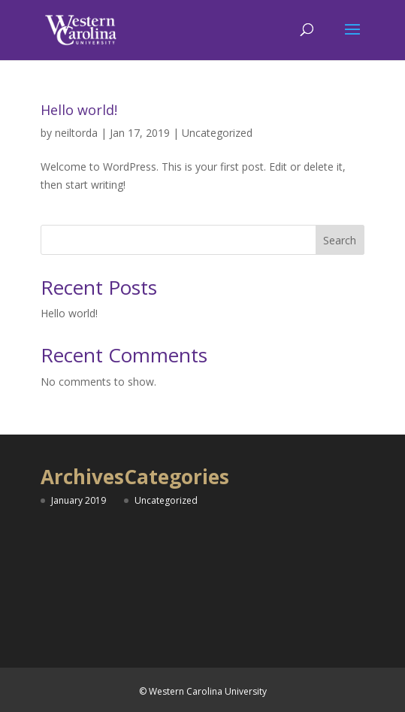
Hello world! (79, 110)
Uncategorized (217, 133)
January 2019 (78, 500)
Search (339, 240)
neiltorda (76, 133)
